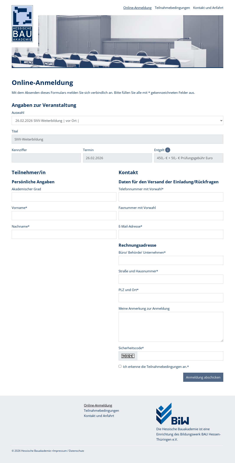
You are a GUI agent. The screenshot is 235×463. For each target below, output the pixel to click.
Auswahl (18, 112)
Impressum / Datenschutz (68, 451)
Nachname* (20, 226)
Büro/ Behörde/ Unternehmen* (142, 252)
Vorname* (19, 207)
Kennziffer (19, 150)
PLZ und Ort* (129, 290)
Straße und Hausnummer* (138, 271)
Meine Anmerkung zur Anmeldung (144, 308)
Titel (15, 131)
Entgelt (162, 149)
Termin (88, 150)
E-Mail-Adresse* (130, 226)
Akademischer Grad (26, 189)
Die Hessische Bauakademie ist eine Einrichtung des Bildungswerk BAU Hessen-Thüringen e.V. (188, 434)
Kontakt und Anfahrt (208, 7)
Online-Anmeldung (137, 7)
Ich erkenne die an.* (156, 366)
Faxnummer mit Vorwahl (137, 207)
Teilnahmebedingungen (172, 7)
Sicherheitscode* (131, 348)
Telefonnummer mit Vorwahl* (141, 189)
